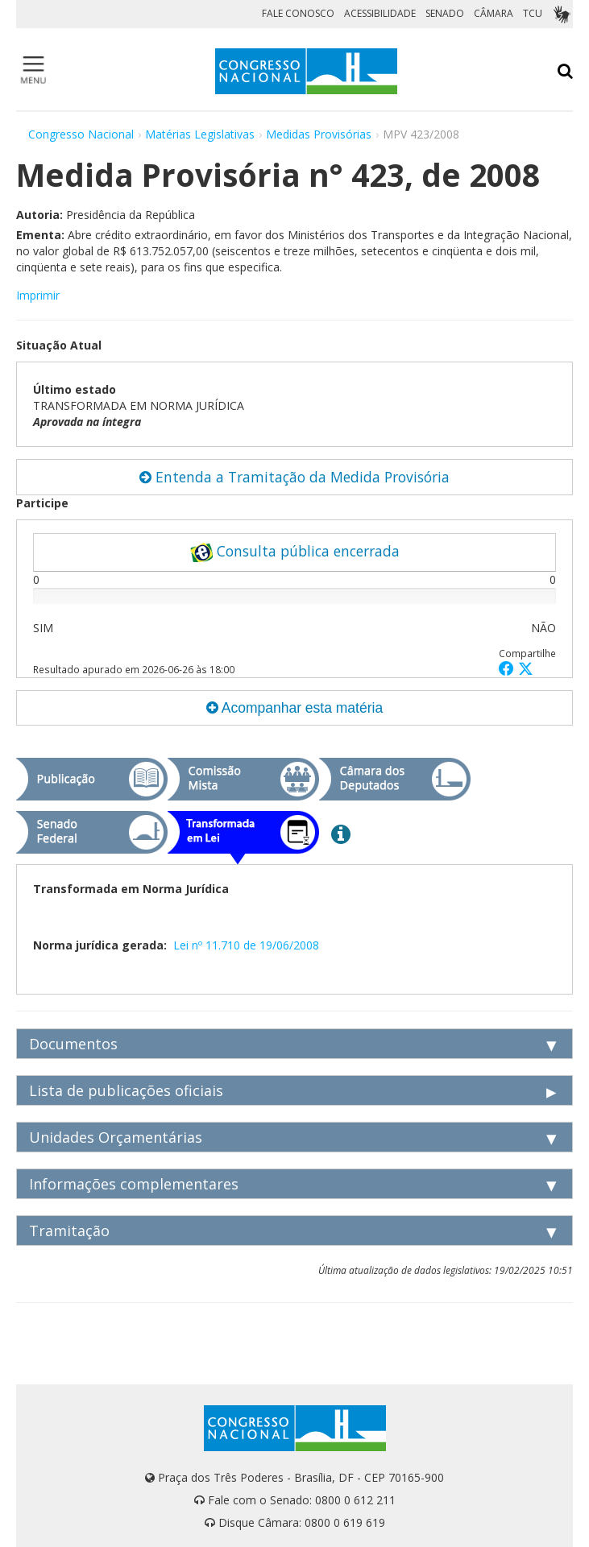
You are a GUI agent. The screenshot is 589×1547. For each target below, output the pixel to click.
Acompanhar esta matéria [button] (294, 708)
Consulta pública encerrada (295, 551)
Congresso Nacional (81, 134)
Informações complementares (134, 1183)
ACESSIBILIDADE (380, 13)
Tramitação (69, 1230)
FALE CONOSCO (298, 13)
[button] (508, 668)
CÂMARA (493, 13)
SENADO (444, 13)
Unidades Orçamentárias (115, 1137)
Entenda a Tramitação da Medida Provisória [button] (294, 476)
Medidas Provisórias (318, 134)
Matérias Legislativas (200, 134)
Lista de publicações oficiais (126, 1090)
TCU (532, 13)
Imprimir (38, 295)
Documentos (73, 1043)
